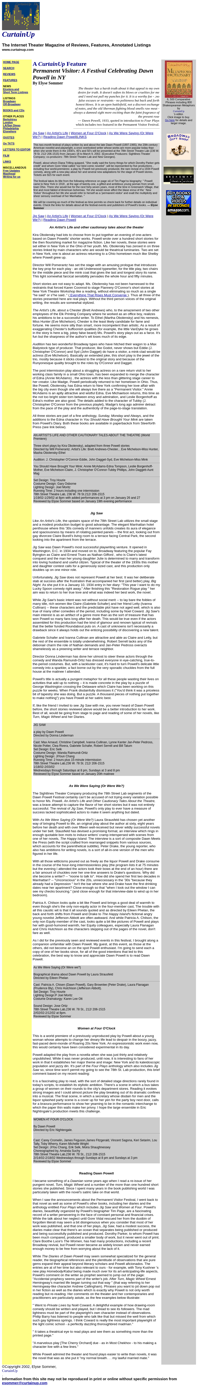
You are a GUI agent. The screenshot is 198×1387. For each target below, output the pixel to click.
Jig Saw (38, 133)
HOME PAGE (11, 62)
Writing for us (11, 176)
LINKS (7, 161)
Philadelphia (11, 128)
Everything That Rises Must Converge (98, 295)
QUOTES (8, 137)
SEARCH (8, 68)
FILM (6, 155)
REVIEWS (9, 74)
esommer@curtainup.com (24, 1383)
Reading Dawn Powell (59, 137)
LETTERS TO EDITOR (16, 149)
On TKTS (9, 143)
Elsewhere (9, 131)
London (8, 122)
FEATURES (10, 80)
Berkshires (10, 119)
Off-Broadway (12, 104)
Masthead (9, 173)
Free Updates (11, 170)
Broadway (9, 101)
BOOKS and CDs (13, 110)
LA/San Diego (11, 125)
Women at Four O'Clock (89, 133)
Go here (170, 120)
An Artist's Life (57, 133)
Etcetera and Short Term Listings (15, 91)
